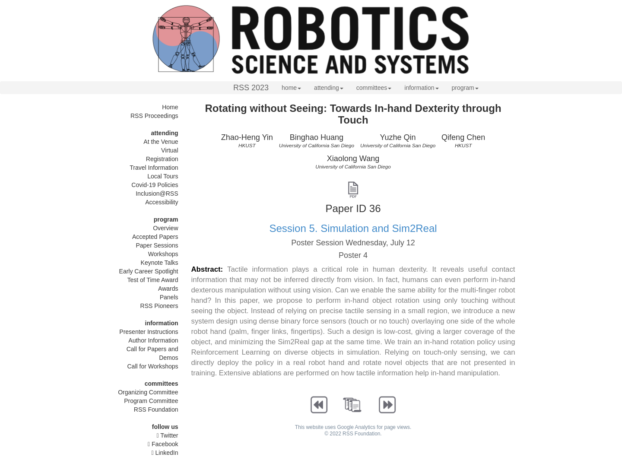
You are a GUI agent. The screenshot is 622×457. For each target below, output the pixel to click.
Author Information (153, 340)
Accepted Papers (155, 236)
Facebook (163, 444)
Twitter (167, 435)
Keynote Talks (159, 262)
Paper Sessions (157, 245)
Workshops (163, 254)
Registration (162, 159)
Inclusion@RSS (157, 193)
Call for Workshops (152, 366)
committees (374, 87)
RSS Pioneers (159, 305)
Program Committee (151, 400)
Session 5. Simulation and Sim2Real (353, 228)
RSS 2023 (251, 87)
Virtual (169, 150)
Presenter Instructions (148, 331)
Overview (165, 228)
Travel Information (154, 167)
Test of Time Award (152, 279)
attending (328, 87)
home (291, 87)
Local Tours (162, 176)
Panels (169, 297)
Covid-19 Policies (154, 184)
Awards (168, 288)
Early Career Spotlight (148, 271)
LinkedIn (165, 452)
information (421, 87)
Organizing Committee (148, 392)
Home (170, 107)
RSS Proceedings (154, 115)
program (465, 87)
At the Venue (160, 141)
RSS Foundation (156, 409)
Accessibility (161, 202)
